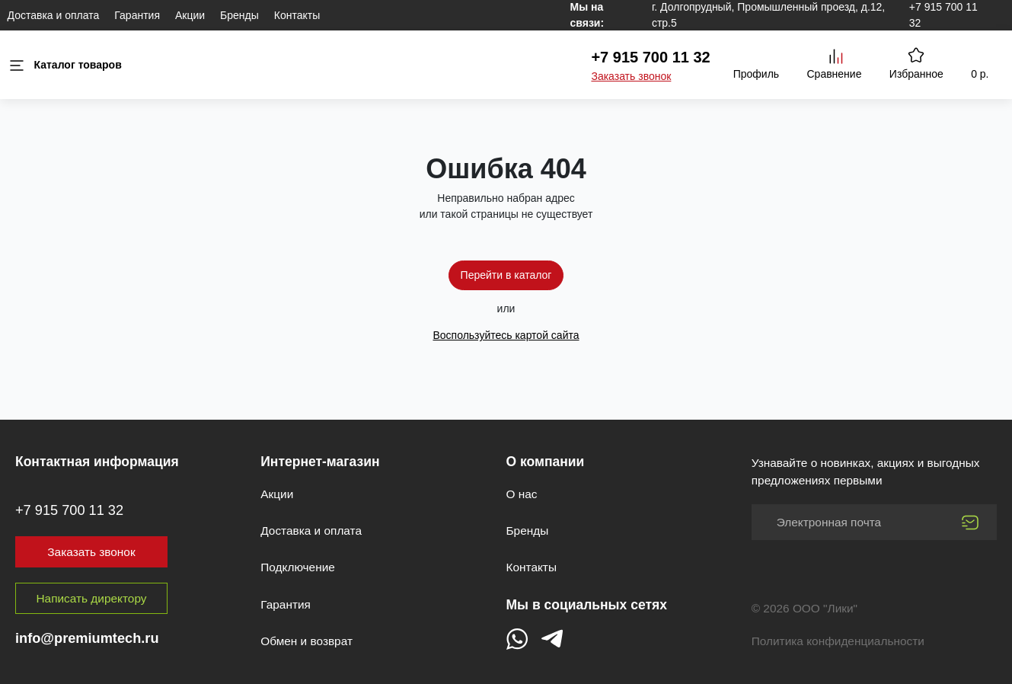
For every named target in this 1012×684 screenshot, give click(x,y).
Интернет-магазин (319, 461)
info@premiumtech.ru (87, 638)
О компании (545, 461)
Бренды (239, 15)
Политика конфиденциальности (838, 640)
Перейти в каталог (506, 275)
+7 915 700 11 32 (650, 57)
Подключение (297, 567)
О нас (522, 493)
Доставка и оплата (54, 15)
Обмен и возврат (306, 640)
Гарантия (137, 15)
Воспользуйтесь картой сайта (506, 335)
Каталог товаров (65, 65)
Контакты (297, 15)
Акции (190, 15)
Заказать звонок (631, 76)
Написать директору (92, 598)
